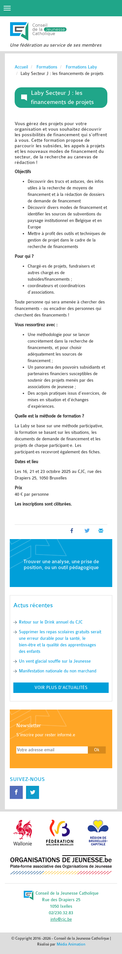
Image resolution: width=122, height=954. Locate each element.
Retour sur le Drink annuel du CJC (51, 622)
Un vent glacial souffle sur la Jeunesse (55, 661)
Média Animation (71, 944)
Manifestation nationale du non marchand (57, 670)
